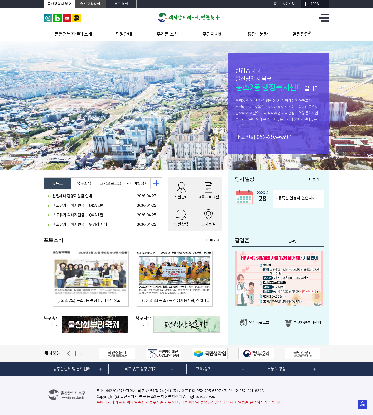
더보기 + (212, 240)
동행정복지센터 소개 (73, 34)
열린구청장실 (90, 4)
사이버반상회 (137, 183)
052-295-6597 (274, 137)
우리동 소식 (167, 34)
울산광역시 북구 (59, 4)
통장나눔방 (257, 34)
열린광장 (301, 34)
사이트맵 (289, 4)
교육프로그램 (110, 183)
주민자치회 (212, 34)
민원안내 (124, 34)
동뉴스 (57, 183)
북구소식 (84, 183)
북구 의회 (121, 4)
